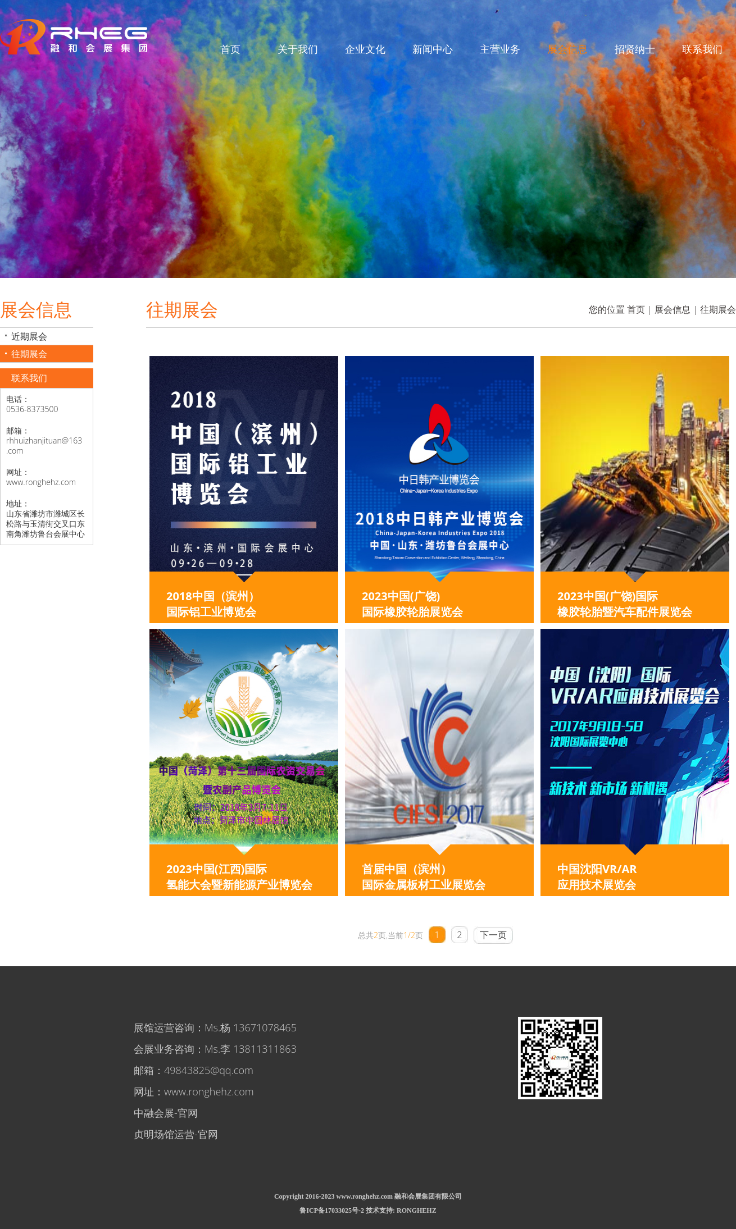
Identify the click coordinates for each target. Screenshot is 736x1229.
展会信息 (567, 49)
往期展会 (29, 354)
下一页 (493, 935)
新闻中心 (432, 49)
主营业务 (500, 49)
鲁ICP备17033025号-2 (331, 1210)
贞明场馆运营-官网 (176, 1134)
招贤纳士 (635, 49)
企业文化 (365, 49)
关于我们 (298, 49)
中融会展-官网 (166, 1113)
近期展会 (29, 336)
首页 (230, 49)
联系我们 (702, 49)
